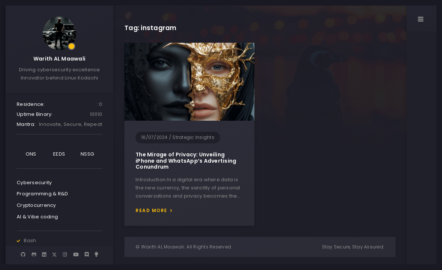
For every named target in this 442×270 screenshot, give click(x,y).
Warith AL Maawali (59, 58)
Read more (152, 210)
